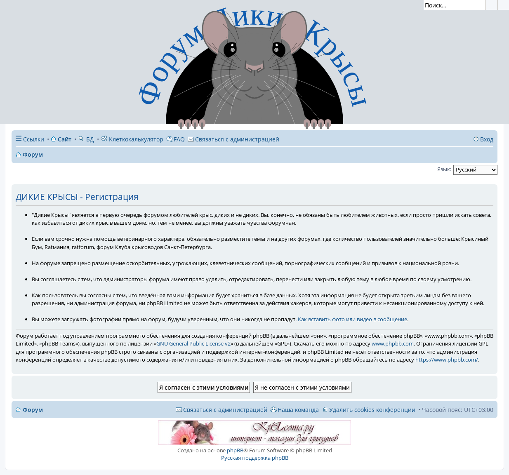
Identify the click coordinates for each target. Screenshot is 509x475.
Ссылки (33, 139)
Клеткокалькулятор (132, 139)
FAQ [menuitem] (179, 139)
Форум (33, 410)
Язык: (444, 169)
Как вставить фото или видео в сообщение (352, 319)
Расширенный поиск (503, 5)
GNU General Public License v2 (193, 343)
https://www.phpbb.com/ (446, 359)
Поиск (491, 5)
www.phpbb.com (393, 343)
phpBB (235, 450)
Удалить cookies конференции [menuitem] (372, 410)
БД (86, 139)
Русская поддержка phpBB (254, 457)
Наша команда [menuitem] (298, 410)
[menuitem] (233, 139)
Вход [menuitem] (486, 139)
